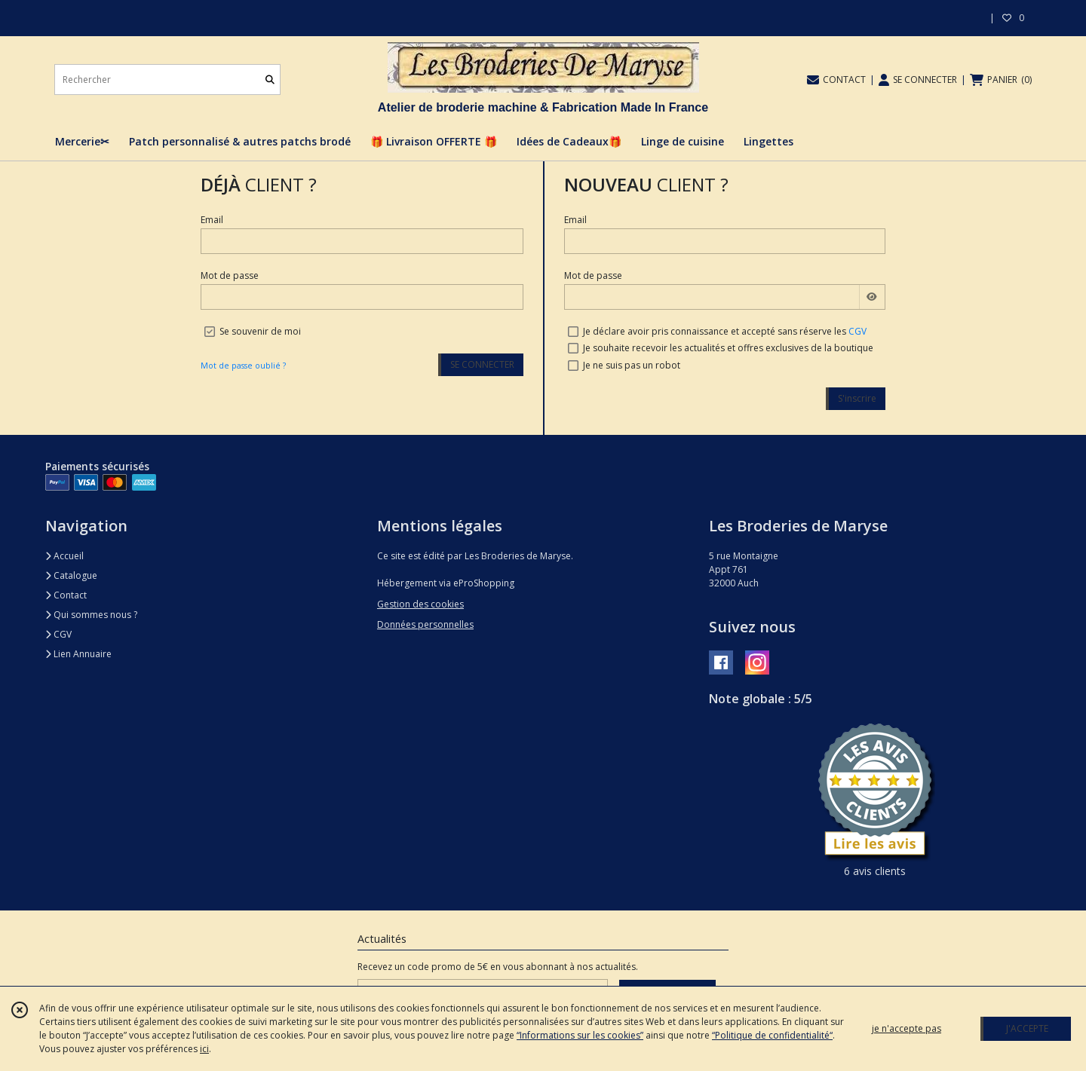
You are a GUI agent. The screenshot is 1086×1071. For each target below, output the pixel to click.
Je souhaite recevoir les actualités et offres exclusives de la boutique (728, 347)
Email (212, 219)
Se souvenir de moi (260, 331)
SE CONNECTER (482, 364)
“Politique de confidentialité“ (772, 1035)
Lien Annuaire (78, 653)
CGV (857, 331)
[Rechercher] (270, 79)
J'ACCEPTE (1027, 1028)
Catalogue (71, 575)
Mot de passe (230, 275)
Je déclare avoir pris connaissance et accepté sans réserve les (725, 331)
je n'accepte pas (906, 1028)
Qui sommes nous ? (91, 614)
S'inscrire (857, 398)
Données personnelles (425, 624)
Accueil (64, 555)
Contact (66, 595)
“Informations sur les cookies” (580, 1035)
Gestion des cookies (420, 604)
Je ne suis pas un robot (631, 365)
